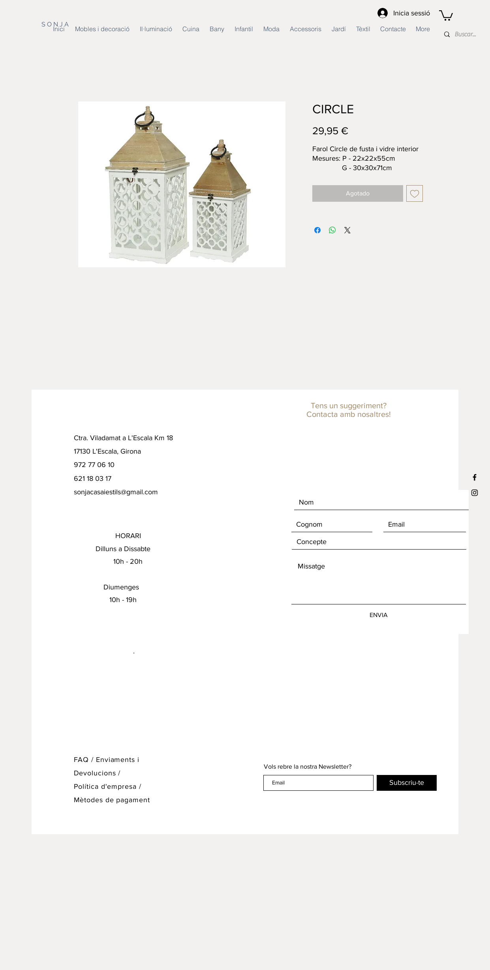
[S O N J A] (64, 24)
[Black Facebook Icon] (474, 477)
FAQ (81, 760)
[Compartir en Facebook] (317, 230)
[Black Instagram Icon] (474, 492)
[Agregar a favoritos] (414, 193)
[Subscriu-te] (407, 783)
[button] (446, 15)
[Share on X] (347, 230)
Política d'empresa (106, 786)
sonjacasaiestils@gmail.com (116, 492)
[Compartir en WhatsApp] (332, 230)
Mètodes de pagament (112, 800)
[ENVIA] (379, 615)
